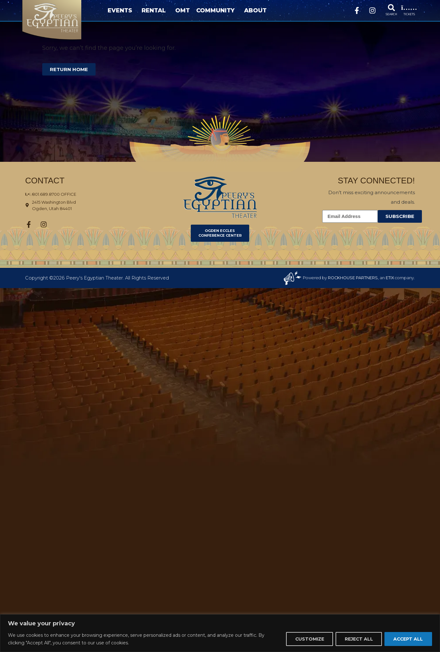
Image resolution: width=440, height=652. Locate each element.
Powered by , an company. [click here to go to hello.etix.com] (359, 277)
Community (217, 10)
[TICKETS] (409, 7)
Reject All (357, 639)
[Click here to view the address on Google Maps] (71, 205)
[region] (220, 633)
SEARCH (391, 14)
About (257, 10)
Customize (307, 639)
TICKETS (409, 14)
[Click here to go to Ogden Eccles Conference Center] (220, 233)
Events (121, 10)
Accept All (408, 639)
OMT (182, 10)
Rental (155, 10)
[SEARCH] (391, 7)
